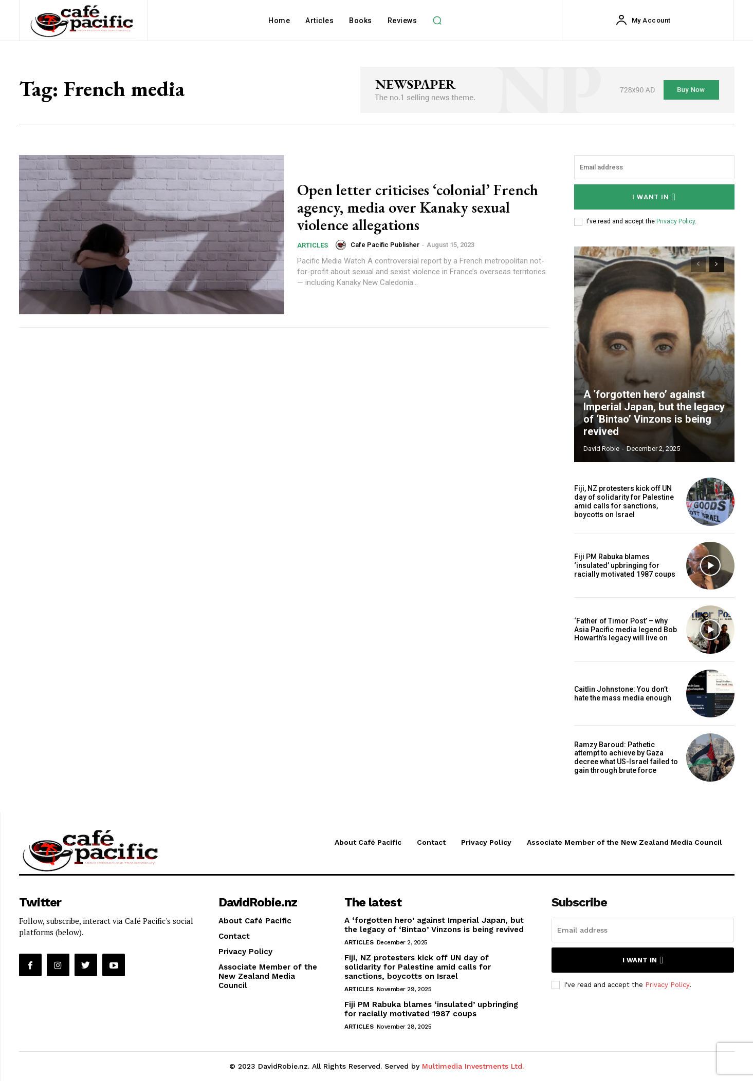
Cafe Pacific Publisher (385, 244)
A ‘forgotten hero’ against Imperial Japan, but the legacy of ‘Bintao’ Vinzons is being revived (653, 413)
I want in (654, 197)
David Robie (601, 448)
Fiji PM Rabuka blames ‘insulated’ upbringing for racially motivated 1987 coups (624, 565)
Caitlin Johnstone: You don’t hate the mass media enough (622, 693)
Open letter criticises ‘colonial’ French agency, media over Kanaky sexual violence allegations (417, 207)
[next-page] (716, 264)
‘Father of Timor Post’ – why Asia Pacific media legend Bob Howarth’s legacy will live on (625, 629)
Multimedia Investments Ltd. (473, 1066)
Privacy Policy (675, 221)
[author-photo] (342, 244)
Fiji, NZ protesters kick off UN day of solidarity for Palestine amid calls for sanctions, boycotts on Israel (624, 501)
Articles (312, 244)
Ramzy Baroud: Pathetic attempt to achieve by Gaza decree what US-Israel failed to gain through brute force (626, 757)
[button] (437, 20)
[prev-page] (698, 264)
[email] (654, 167)
